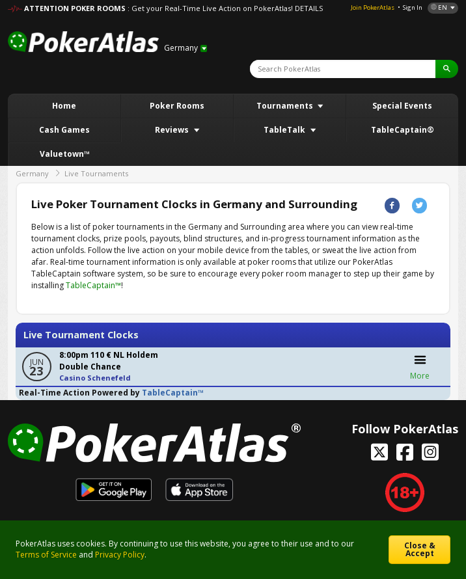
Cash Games (64, 129)
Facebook (392, 205)
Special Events (402, 105)
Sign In (412, 7)
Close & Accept (419, 549)
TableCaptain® (402, 129)
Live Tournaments (96, 173)
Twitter (419, 205)
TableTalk (285, 129)
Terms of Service (46, 554)
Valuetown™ (65, 153)
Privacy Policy (119, 554)
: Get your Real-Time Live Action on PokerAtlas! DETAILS (225, 8)
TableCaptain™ (93, 285)
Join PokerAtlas (372, 7)
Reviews (173, 129)
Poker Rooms (177, 105)
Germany (32, 173)
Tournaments (285, 105)
